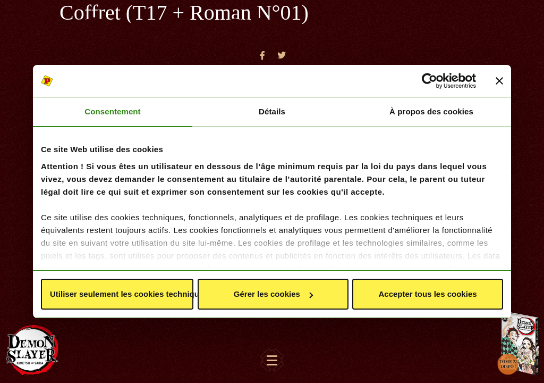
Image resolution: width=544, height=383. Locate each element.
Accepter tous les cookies (427, 293)
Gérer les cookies (273, 293)
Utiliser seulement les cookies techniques (121, 293)
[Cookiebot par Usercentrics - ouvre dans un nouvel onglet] (429, 81)
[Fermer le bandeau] (499, 81)
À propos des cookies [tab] (431, 111)
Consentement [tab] (112, 111)
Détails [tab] (272, 111)
